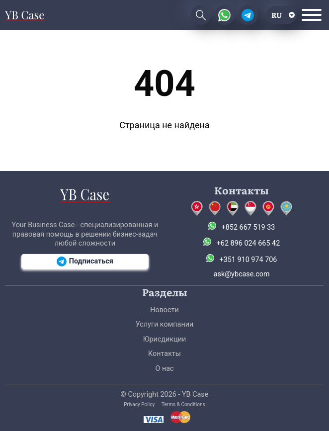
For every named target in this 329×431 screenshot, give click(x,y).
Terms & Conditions (183, 404)
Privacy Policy (139, 404)
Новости (164, 310)
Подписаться (85, 261)
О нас (164, 368)
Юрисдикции (164, 339)
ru (276, 14)
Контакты (164, 353)
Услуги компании (165, 324)
